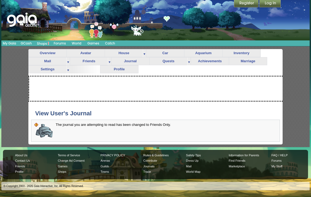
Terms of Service (69, 155)
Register (246, 4)
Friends (89, 61)
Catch (110, 43)
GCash (26, 43)
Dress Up (192, 160)
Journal (130, 61)
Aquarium (203, 53)
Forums (60, 43)
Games (93, 43)
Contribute (150, 160)
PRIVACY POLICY (113, 155)
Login (270, 4)
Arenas (105, 160)
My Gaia (9, 43)
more (144, 53)
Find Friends (237, 160)
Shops (43, 43)
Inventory (242, 53)
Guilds (105, 166)
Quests (168, 61)
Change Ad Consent (71, 160)
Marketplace (237, 166)
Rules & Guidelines (156, 155)
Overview (47, 53)
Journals (149, 166)
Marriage (248, 61)
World (76, 43)
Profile (119, 69)
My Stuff (277, 166)
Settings (47, 69)
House (123, 53)
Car (165, 53)
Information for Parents (244, 155)
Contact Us (22, 160)
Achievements (210, 61)
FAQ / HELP (280, 155)
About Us (21, 155)
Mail (47, 61)
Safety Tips (193, 155)
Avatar (85, 53)
